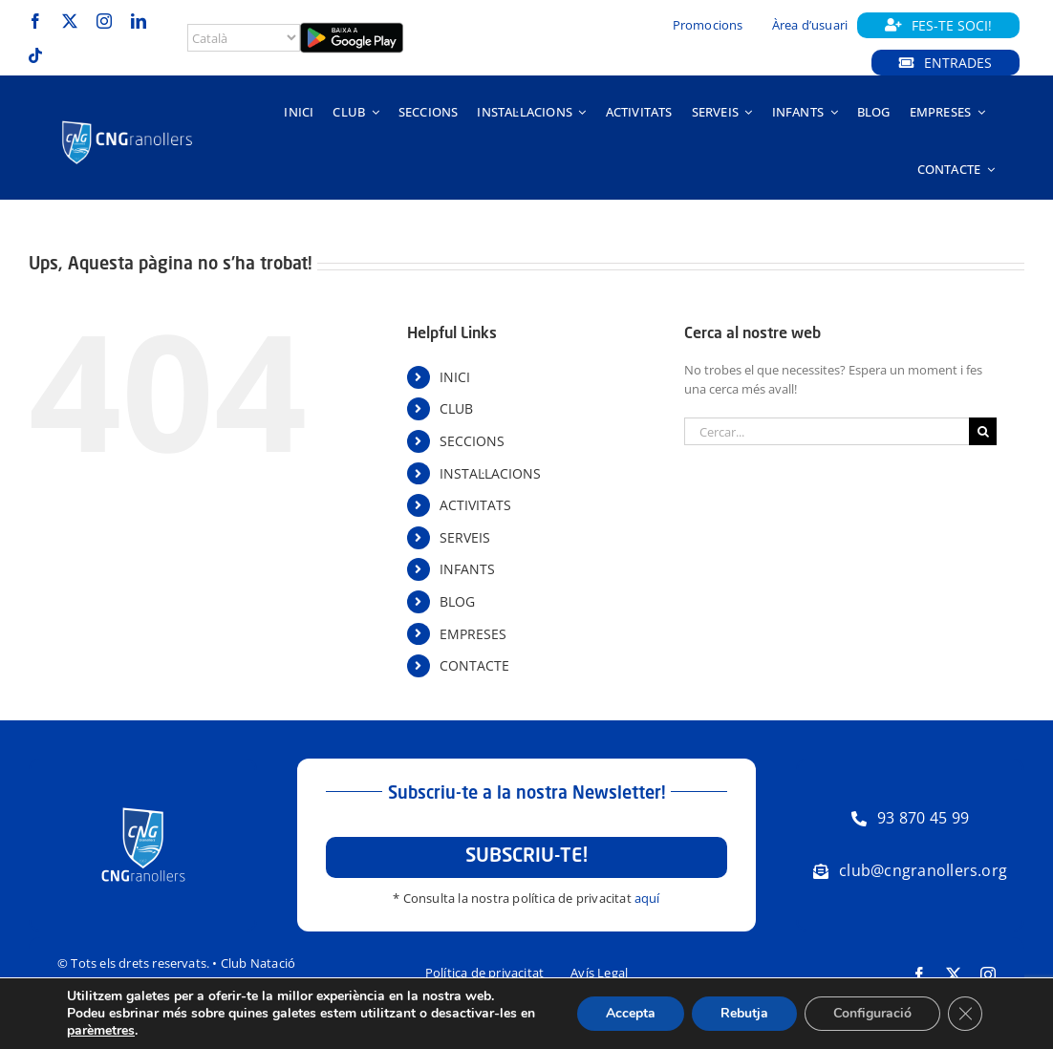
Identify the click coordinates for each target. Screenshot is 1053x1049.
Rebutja (744, 1013)
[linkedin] (138, 21)
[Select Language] (243, 38)
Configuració (872, 1013)
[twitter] (69, 21)
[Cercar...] (826, 431)
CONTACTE (474, 665)
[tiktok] (35, 55)
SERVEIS (465, 537)
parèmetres (101, 1030)
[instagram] (104, 21)
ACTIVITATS (475, 505)
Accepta (630, 1013)
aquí (647, 898)
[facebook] (35, 21)
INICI (455, 377)
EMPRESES (473, 634)
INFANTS (467, 569)
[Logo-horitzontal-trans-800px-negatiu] (127, 122)
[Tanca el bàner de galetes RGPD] (965, 1013)
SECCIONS (472, 441)
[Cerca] (983, 431)
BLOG (457, 601)
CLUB (456, 408)
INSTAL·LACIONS (490, 473)
